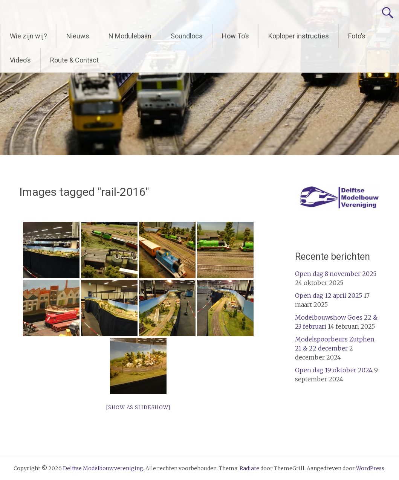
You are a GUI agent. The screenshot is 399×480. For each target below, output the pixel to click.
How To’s (235, 36)
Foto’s (356, 36)
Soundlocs (187, 36)
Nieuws (77, 36)
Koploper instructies (298, 36)
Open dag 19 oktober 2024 (334, 370)
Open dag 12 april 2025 (328, 295)
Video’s (20, 60)
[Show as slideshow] (138, 407)
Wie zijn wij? (28, 36)
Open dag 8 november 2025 (335, 273)
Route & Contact (74, 60)
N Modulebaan (130, 36)
